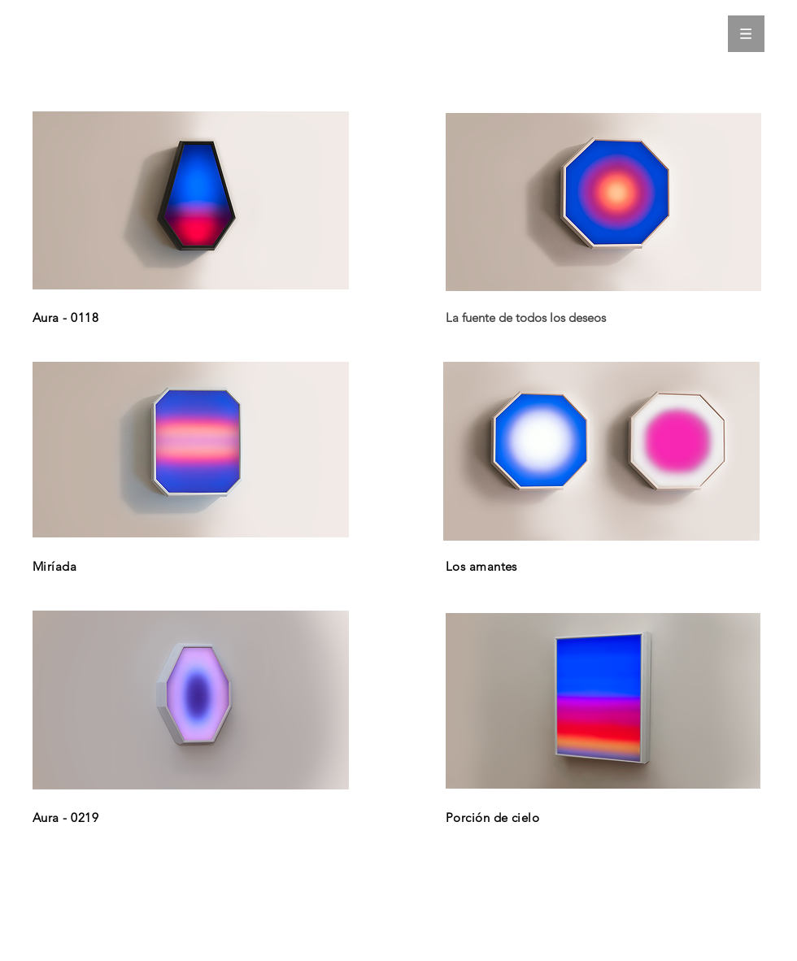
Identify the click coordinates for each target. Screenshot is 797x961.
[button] (746, 33)
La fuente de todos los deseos (526, 317)
